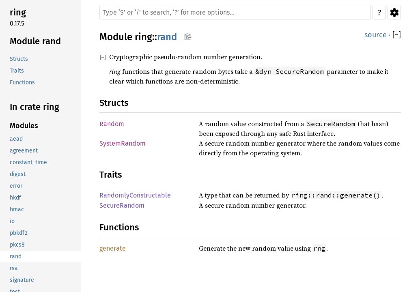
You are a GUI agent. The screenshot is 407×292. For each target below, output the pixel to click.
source (375, 34)
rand (167, 37)
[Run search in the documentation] (235, 12)
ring (143, 37)
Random (111, 124)
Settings (394, 12)
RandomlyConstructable (135, 195)
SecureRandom (121, 205)
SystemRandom (122, 143)
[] (396, 35)
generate (112, 248)
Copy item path (187, 36)
